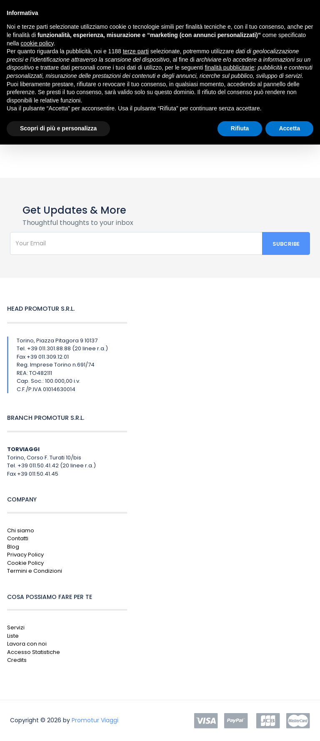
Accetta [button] (289, 128)
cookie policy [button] (36, 43)
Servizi (16, 627)
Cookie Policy (25, 563)
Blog (13, 547)
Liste (13, 636)
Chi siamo (20, 530)
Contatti (17, 538)
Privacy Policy (25, 555)
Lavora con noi (27, 644)
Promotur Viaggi (95, 720)
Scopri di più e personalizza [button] (58, 128)
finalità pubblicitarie (229, 67)
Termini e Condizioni (34, 571)
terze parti (136, 51)
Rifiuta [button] (240, 128)
